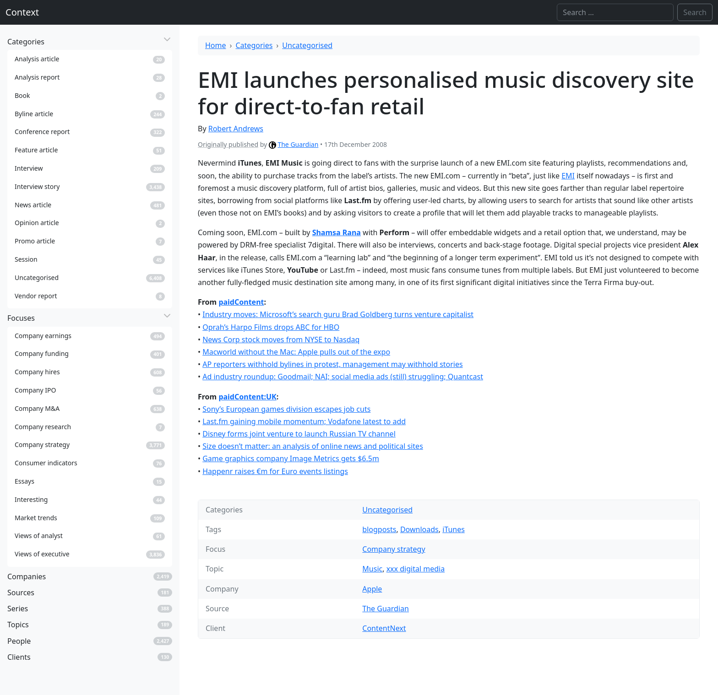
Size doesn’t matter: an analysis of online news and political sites (312, 446)
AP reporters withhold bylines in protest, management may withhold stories (332, 364)
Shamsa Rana (336, 232)
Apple (372, 589)
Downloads (419, 529)
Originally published (228, 144)
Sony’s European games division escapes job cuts (286, 409)
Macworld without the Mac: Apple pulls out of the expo (296, 352)
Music (372, 569)
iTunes (453, 529)
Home (215, 45)
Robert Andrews (235, 129)
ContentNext (384, 628)
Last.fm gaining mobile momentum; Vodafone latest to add (304, 421)
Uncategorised (307, 45)
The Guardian (297, 144)
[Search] (615, 12)
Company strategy (393, 549)
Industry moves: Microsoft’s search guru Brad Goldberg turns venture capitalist (337, 314)
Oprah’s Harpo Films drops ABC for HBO (270, 327)
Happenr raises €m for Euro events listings (275, 471)
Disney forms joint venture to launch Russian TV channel (299, 434)
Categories (254, 45)
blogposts (379, 529)
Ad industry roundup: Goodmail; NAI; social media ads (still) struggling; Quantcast (342, 377)
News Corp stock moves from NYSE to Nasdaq (280, 339)
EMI (568, 176)
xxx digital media (415, 569)
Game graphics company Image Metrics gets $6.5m (290, 458)
